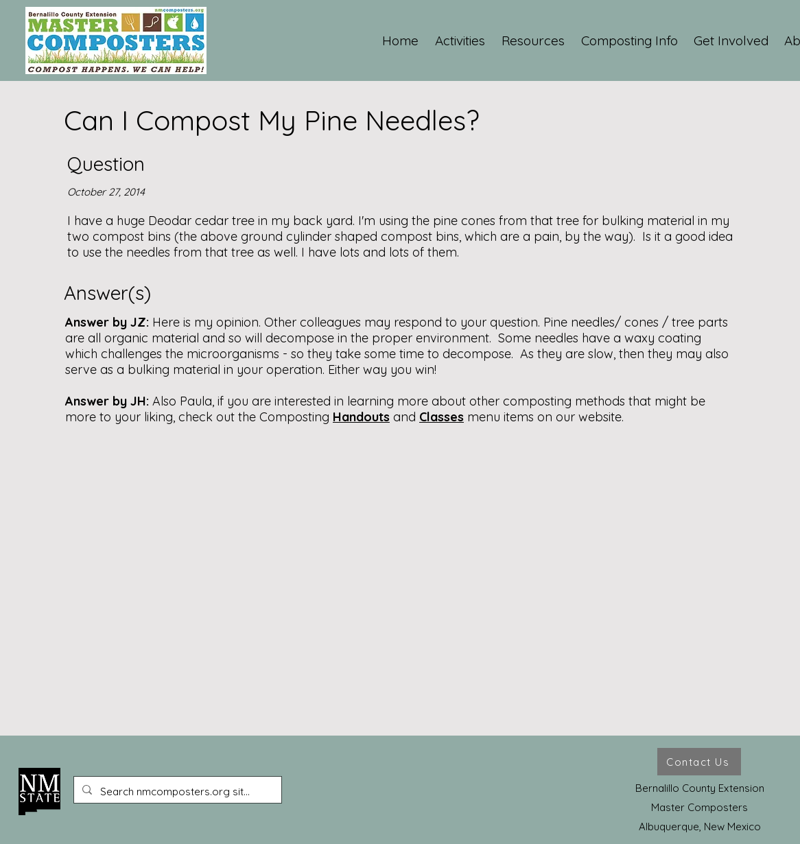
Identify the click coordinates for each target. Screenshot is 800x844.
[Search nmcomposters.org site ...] (176, 792)
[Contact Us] (699, 761)
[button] (460, 40)
